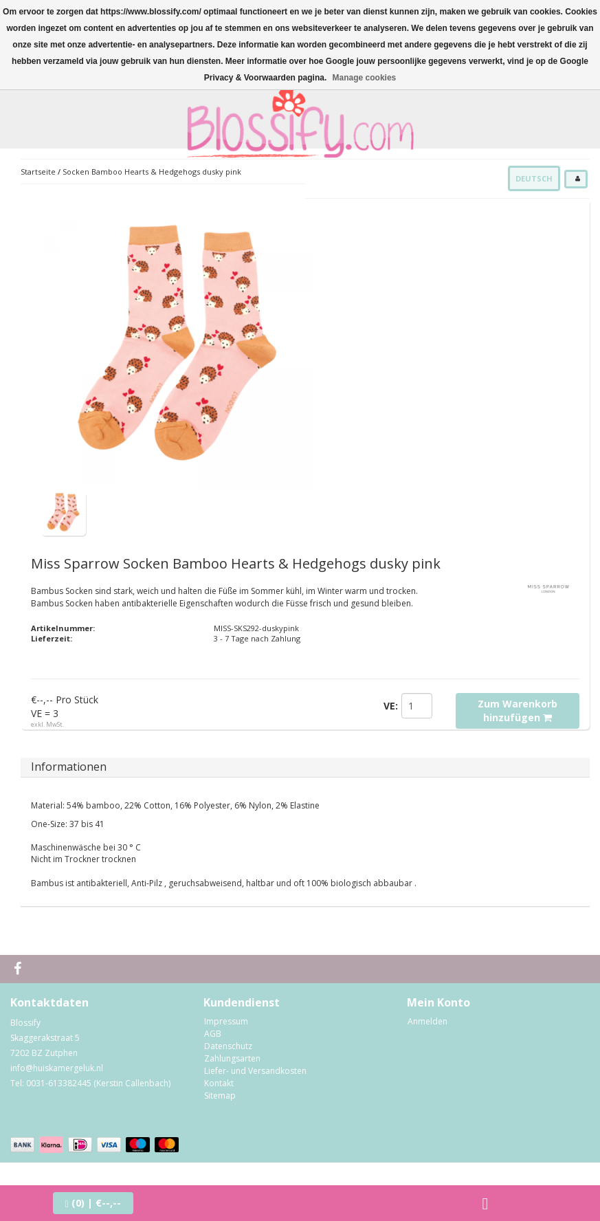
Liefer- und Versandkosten (255, 1071)
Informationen (69, 766)
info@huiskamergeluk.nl (56, 1068)
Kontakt (219, 1083)
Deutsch (534, 178)
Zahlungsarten (232, 1058)
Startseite (38, 171)
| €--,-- (93, 1202)
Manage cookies (365, 77)
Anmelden (427, 1021)
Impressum (226, 1021)
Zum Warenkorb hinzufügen (517, 710)
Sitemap (220, 1095)
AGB (212, 1034)
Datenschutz (228, 1046)
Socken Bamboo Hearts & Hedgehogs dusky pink (152, 171)
